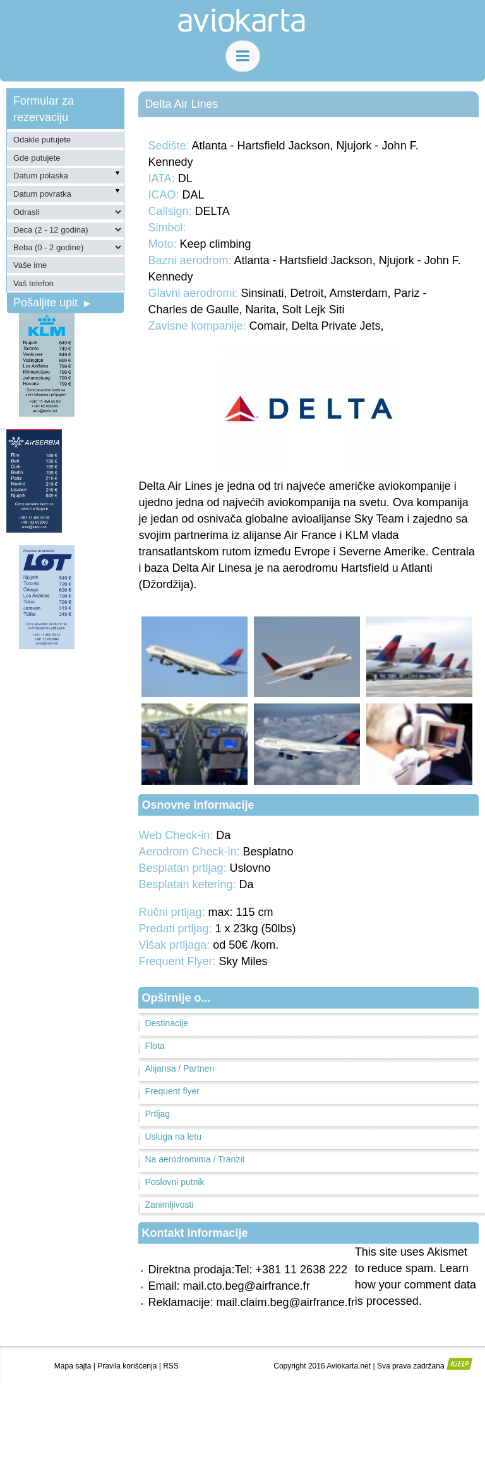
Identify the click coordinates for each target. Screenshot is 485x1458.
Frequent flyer (172, 1091)
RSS (171, 1366)
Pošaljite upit (51, 302)
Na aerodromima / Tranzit (194, 1159)
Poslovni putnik (174, 1182)
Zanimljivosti (169, 1205)
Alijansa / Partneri (179, 1068)
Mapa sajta (73, 1366)
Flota (154, 1046)
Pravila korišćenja (127, 1366)
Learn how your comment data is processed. (415, 1284)
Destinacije (166, 1023)
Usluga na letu (173, 1136)
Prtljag (157, 1114)
